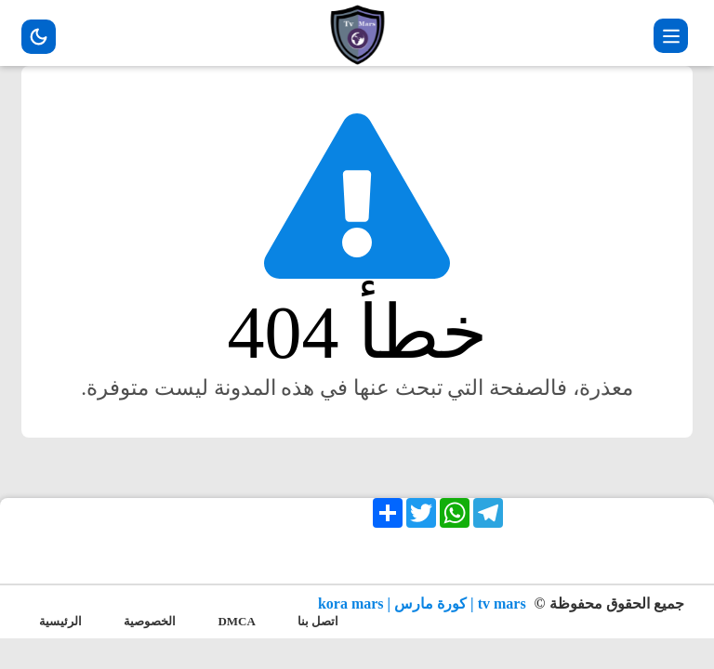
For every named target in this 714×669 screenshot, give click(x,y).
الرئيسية (60, 621)
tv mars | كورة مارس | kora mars (424, 603)
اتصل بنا (318, 621)
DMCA (236, 621)
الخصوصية (150, 621)
